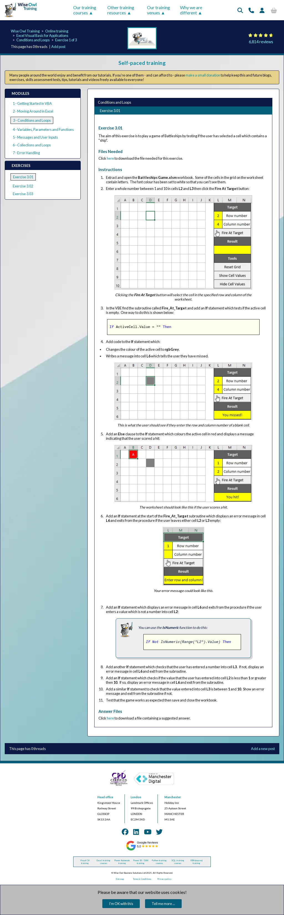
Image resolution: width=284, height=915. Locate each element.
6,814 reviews (261, 41)
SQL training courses (177, 862)
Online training (56, 31)
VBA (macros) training (196, 862)
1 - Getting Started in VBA (32, 103)
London (136, 797)
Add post (58, 46)
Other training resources (120, 10)
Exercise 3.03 (23, 194)
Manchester (172, 797)
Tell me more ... (163, 903)
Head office (105, 797)
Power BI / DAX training (140, 862)
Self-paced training (142, 63)
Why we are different (191, 10)
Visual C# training (85, 862)
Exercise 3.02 (23, 186)
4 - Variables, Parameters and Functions (43, 129)
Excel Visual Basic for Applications (42, 35)
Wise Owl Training (25, 31)
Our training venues (158, 10)
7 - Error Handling (26, 153)
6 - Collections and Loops (32, 145)
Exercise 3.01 (23, 177)
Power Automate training (122, 862)
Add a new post (263, 748)
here (110, 158)
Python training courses (159, 862)
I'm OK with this (121, 903)
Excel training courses (103, 862)
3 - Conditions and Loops (32, 120)
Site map (120, 879)
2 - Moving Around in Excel (33, 111)
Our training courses (84, 10)
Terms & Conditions (142, 879)
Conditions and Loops (33, 40)
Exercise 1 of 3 (66, 40)
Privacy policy (164, 879)
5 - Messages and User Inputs (35, 137)
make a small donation (203, 75)
